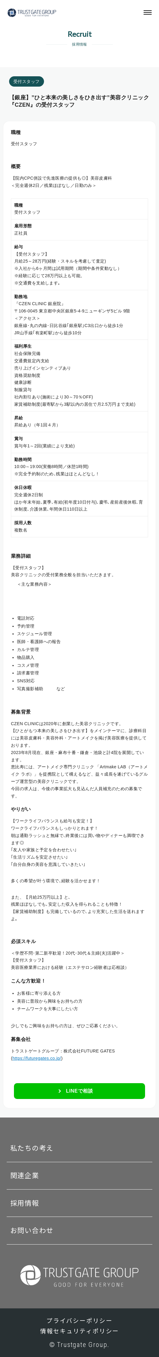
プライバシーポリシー (79, 1320)
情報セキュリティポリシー (79, 1331)
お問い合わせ (32, 1230)
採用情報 (24, 1203)
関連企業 (24, 1176)
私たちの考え (32, 1148)
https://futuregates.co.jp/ (36, 1058)
